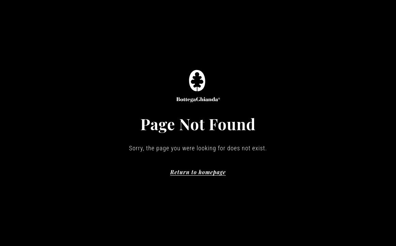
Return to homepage (198, 172)
